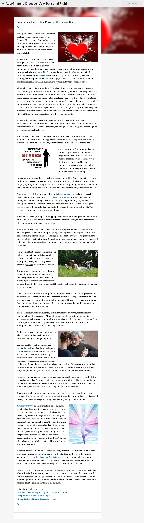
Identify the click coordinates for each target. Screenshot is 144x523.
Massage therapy (24, 406)
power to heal (44, 75)
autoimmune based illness (48, 457)
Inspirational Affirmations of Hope (34, 496)
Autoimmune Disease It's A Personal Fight (36, 3)
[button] (18, 26)
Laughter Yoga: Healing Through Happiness (38, 499)
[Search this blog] (131, 3)
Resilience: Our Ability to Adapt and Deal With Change (42, 492)
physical (29, 265)
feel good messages (64, 194)
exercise (28, 351)
